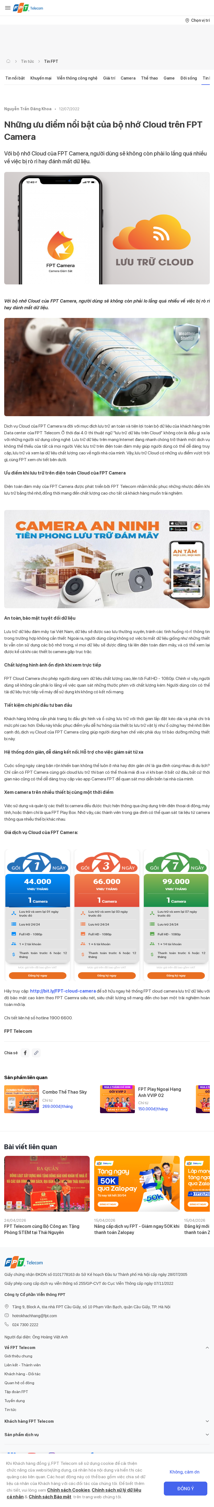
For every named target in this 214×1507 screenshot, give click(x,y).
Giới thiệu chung (18, 1356)
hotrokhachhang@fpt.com (34, 1316)
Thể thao (149, 78)
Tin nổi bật (15, 78)
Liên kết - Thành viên (22, 1365)
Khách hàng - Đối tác (22, 1374)
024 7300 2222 (25, 1324)
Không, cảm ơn (185, 1472)
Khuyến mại (40, 78)
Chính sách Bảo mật (50, 1496)
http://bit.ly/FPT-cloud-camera (63, 991)
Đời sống (188, 78)
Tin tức (27, 61)
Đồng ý (185, 1488)
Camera (128, 78)
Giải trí (109, 78)
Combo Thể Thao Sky (64, 1092)
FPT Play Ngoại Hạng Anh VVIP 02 (159, 1092)
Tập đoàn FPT (16, 1391)
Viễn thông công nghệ (77, 78)
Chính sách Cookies (68, 1490)
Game (169, 78)
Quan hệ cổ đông (19, 1383)
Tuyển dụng (14, 1400)
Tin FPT (51, 61)
